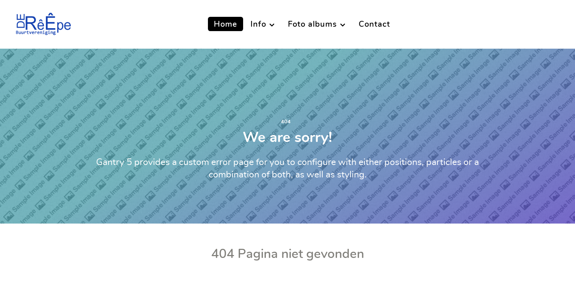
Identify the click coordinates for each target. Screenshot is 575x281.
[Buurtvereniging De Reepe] (43, 22)
